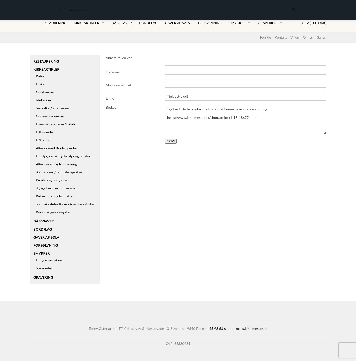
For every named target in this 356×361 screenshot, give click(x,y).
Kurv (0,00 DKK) (313, 23)
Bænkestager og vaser (52, 180)
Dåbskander (45, 132)
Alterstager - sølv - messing (56, 164)
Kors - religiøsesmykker (53, 212)
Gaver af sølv (177, 23)
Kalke (40, 76)
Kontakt (281, 37)
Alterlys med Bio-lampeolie (56, 148)
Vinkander (43, 100)
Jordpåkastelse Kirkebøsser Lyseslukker (65, 204)
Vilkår (294, 37)
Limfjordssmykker (49, 260)
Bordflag (148, 23)
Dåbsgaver (121, 23)
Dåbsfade (43, 140)
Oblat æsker (45, 92)
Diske (40, 84)
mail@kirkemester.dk (251, 328)
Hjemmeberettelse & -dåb (55, 124)
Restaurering (54, 23)
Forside (265, 37)
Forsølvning (210, 23)
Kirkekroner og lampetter (55, 196)
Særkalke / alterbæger (52, 108)
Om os (308, 37)
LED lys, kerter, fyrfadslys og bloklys (63, 156)
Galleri (321, 37)
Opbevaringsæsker (50, 116)
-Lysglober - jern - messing (56, 188)
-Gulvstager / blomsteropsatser (59, 172)
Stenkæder (44, 268)
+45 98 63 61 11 (220, 328)
